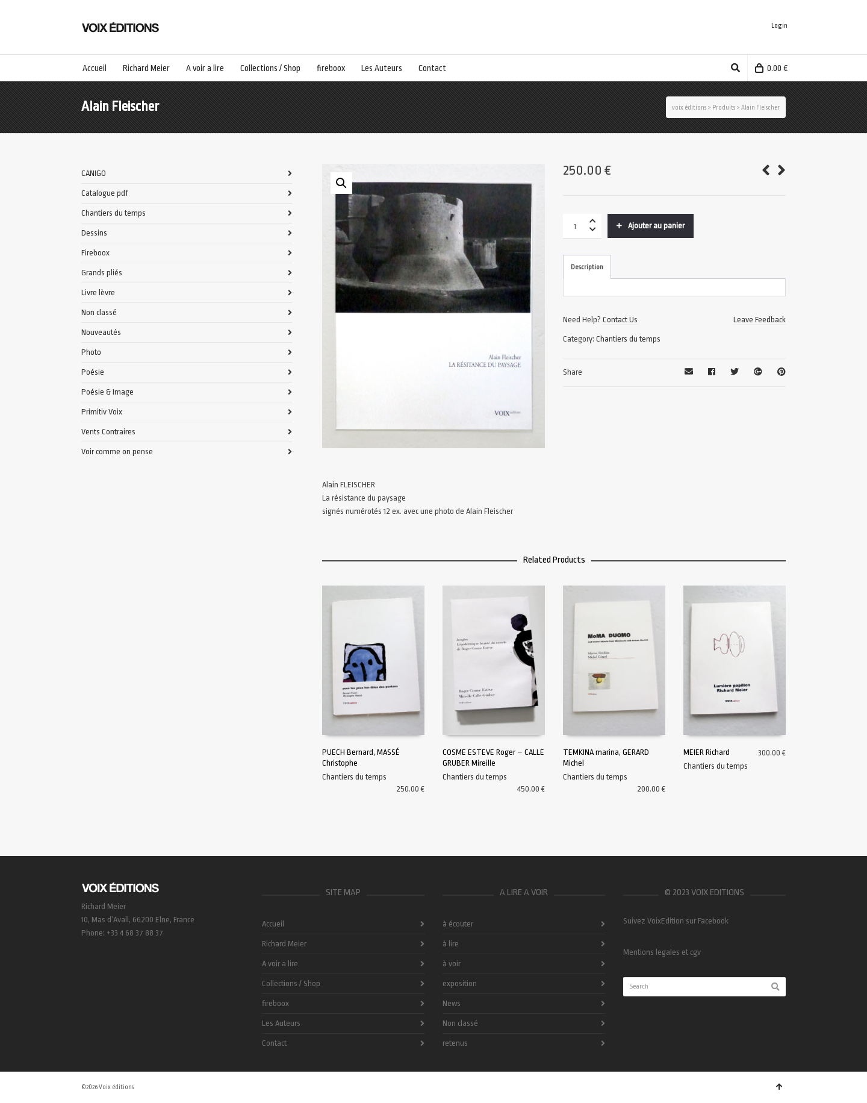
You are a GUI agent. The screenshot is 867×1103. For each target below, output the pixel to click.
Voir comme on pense (117, 451)
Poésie (92, 372)
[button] (341, 183)
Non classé (99, 312)
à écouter (458, 923)
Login (779, 26)
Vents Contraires (108, 431)
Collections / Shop (291, 983)
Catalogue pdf (104, 193)
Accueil (273, 923)
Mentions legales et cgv (662, 952)
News (452, 1003)
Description (587, 267)
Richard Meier (284, 943)
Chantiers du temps (628, 338)
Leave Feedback (759, 319)
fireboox (275, 1003)
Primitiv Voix (101, 411)
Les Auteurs (281, 1023)
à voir (452, 963)
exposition (460, 983)
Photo (91, 352)
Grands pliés (101, 272)
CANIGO (93, 173)
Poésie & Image (107, 391)
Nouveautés (101, 332)
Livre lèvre (98, 292)
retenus (455, 1043)
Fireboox (95, 252)
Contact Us (620, 319)
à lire (451, 943)
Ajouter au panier (656, 225)
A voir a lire (280, 963)
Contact (274, 1043)
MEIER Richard (706, 752)
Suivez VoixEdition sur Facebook (676, 920)
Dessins (94, 232)
